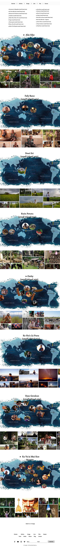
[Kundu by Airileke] (43, 415)
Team (20, 536)
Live (34, 534)
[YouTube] (18, 542)
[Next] (50, 51)
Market (44, 534)
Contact (40, 536)
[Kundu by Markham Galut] (35, 410)
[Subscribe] (51, 542)
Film (40, 3)
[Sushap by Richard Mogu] (44, 409)
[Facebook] (15, 542)
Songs (28, 534)
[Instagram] (21, 542)
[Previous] (10, 51)
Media (25, 536)
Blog (35, 536)
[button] (29, 35)
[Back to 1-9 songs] (30, 523)
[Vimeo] (24, 542)
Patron (30, 536)
